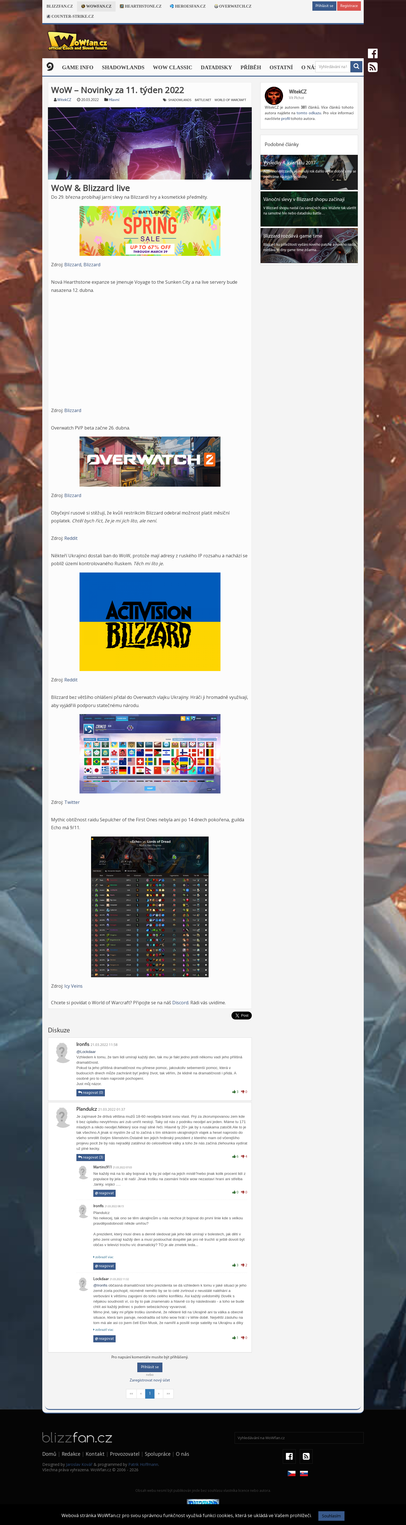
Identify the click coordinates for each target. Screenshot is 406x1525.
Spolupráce (158, 1453)
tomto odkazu (309, 113)
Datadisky (216, 67)
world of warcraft (230, 100)
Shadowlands (123, 67)
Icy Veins (73, 986)
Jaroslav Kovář (79, 1464)
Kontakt (95, 1453)
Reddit (71, 538)
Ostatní (281, 67)
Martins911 (102, 1167)
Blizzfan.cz (60, 6)
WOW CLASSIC (172, 67)
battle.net (203, 100)
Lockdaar (101, 1279)
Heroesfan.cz (188, 6)
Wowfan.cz (96, 6)
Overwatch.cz (232, 6)
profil (285, 119)
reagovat (104, 1193)
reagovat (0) (90, 1092)
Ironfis (82, 1044)
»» (168, 1394)
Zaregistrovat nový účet (150, 1380)
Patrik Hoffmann (143, 1464)
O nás (309, 67)
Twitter (72, 802)
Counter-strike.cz (70, 16)
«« (131, 1394)
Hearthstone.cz (141, 6)
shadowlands (179, 100)
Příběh (250, 67)
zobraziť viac (103, 1257)
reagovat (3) (90, 1157)
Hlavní (114, 100)
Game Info (77, 67)
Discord (180, 1002)
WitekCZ (64, 100)
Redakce (71, 1453)
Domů (49, 1453)
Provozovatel (125, 1453)
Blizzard (72, 264)
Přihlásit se (324, 6)
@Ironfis (100, 1285)
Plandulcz (86, 1109)
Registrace (349, 6)
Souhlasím (331, 1516)
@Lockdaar (86, 1052)
